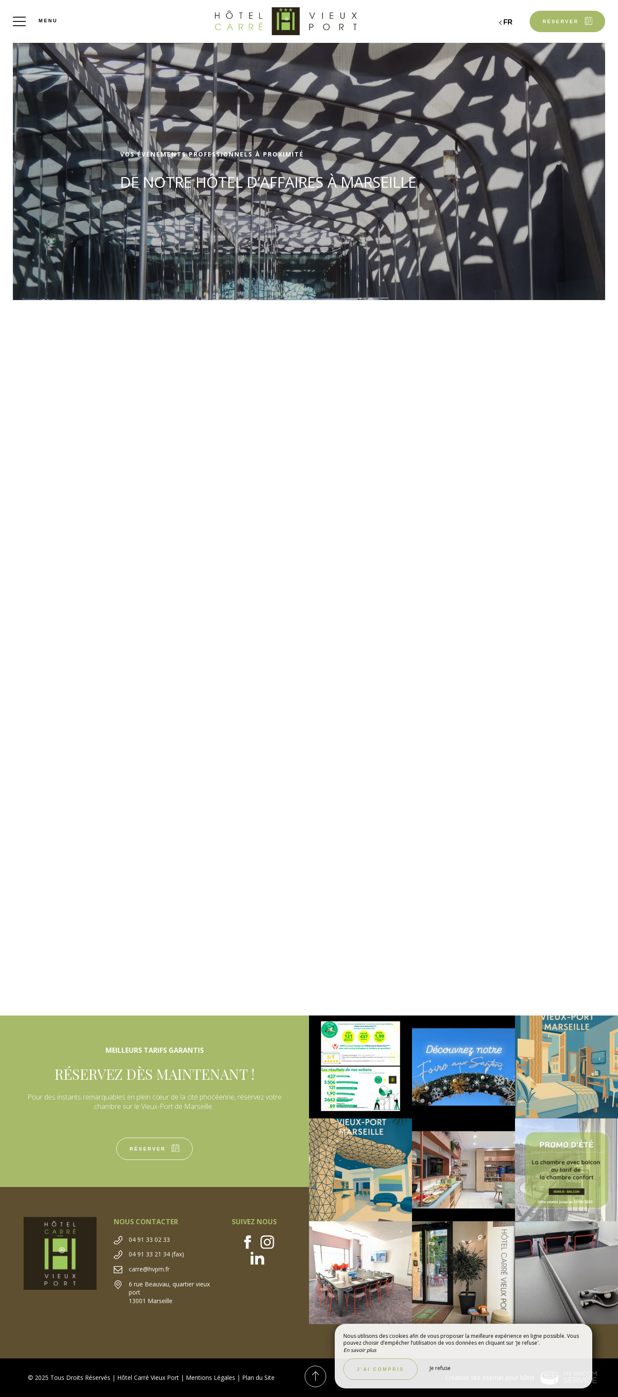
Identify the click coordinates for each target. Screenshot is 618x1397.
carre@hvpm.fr (149, 1269)
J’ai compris (380, 1369)
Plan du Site (258, 1377)
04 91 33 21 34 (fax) (156, 1254)
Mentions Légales (210, 1377)
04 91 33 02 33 (149, 1239)
